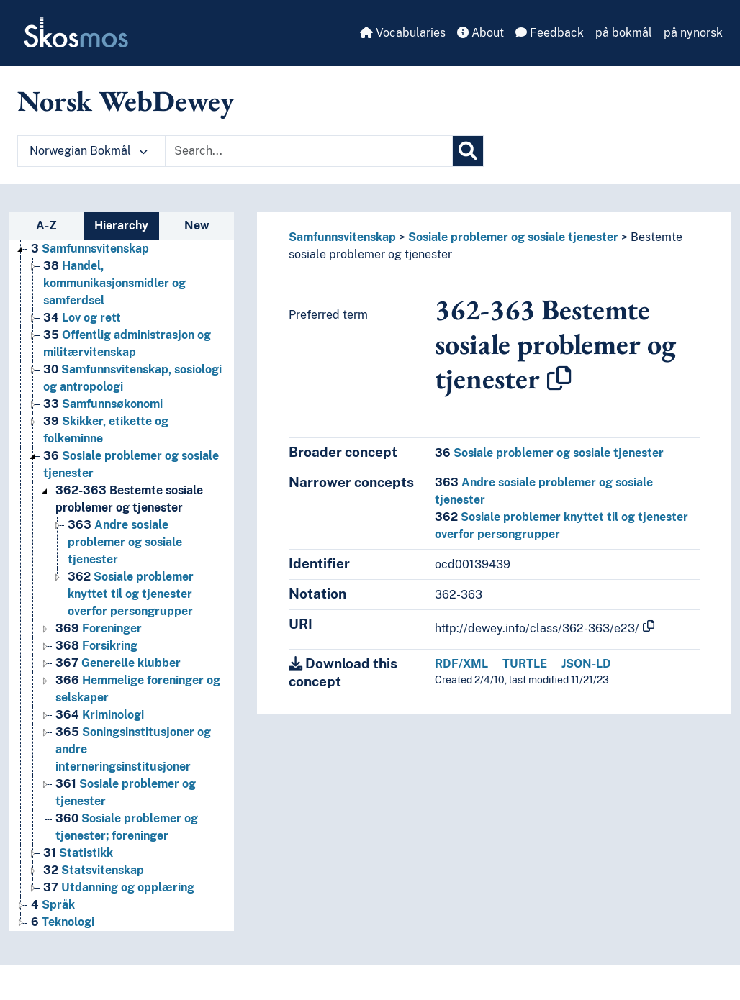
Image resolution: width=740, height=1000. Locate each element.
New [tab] (196, 225)
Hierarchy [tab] (121, 225)
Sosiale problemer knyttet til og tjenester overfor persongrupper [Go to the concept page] (131, 594)
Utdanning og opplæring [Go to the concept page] (118, 887)
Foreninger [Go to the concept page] (98, 628)
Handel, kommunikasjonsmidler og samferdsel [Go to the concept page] (114, 283)
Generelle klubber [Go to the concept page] (118, 663)
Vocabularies (403, 33)
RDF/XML (461, 664)
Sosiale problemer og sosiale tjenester (513, 237)
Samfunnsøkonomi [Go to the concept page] (103, 404)
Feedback (549, 33)
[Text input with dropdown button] (309, 151)
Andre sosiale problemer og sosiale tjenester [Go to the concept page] (125, 542)
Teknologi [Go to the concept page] (62, 922)
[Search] (468, 151)
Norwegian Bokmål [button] (89, 151)
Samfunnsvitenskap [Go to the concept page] (90, 248)
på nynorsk (693, 33)
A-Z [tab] (46, 225)
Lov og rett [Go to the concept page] (82, 317)
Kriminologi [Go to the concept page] (99, 715)
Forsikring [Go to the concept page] (96, 646)
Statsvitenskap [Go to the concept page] (93, 870)
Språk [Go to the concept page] (53, 905)
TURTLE (524, 664)
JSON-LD (586, 664)
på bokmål (623, 33)
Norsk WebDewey (125, 100)
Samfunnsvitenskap (342, 237)
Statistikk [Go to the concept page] (78, 853)
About (480, 33)
